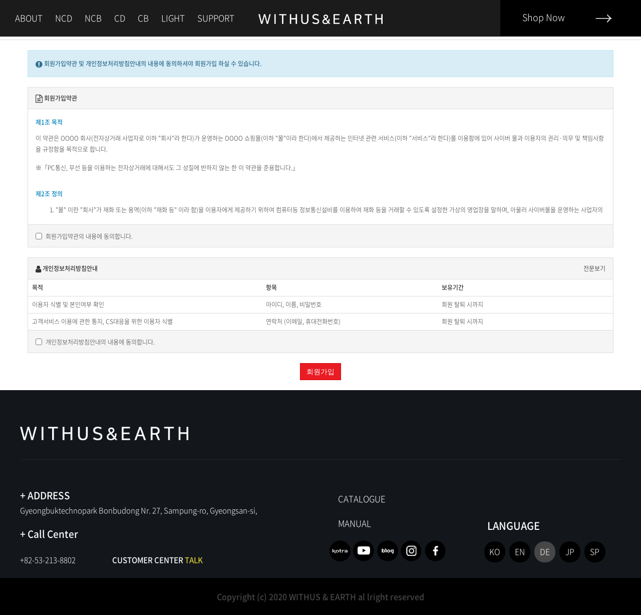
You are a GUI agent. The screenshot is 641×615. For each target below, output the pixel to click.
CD (119, 18)
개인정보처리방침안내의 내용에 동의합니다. (95, 342)
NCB (93, 18)
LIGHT (173, 18)
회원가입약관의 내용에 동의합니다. (84, 236)
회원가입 (320, 372)
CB (143, 18)
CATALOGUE (362, 498)
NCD (63, 18)
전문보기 (594, 268)
